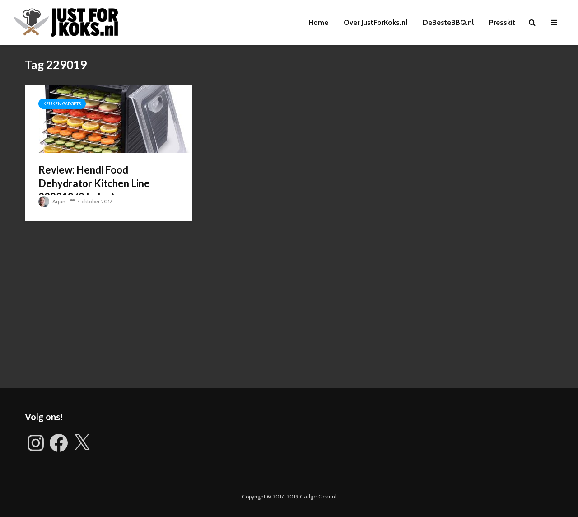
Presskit (502, 22)
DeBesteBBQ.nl (448, 22)
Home (318, 22)
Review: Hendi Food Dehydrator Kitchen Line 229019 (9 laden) (94, 183)
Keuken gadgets (62, 104)
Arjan (51, 201)
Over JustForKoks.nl (375, 22)
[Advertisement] (289, 311)
